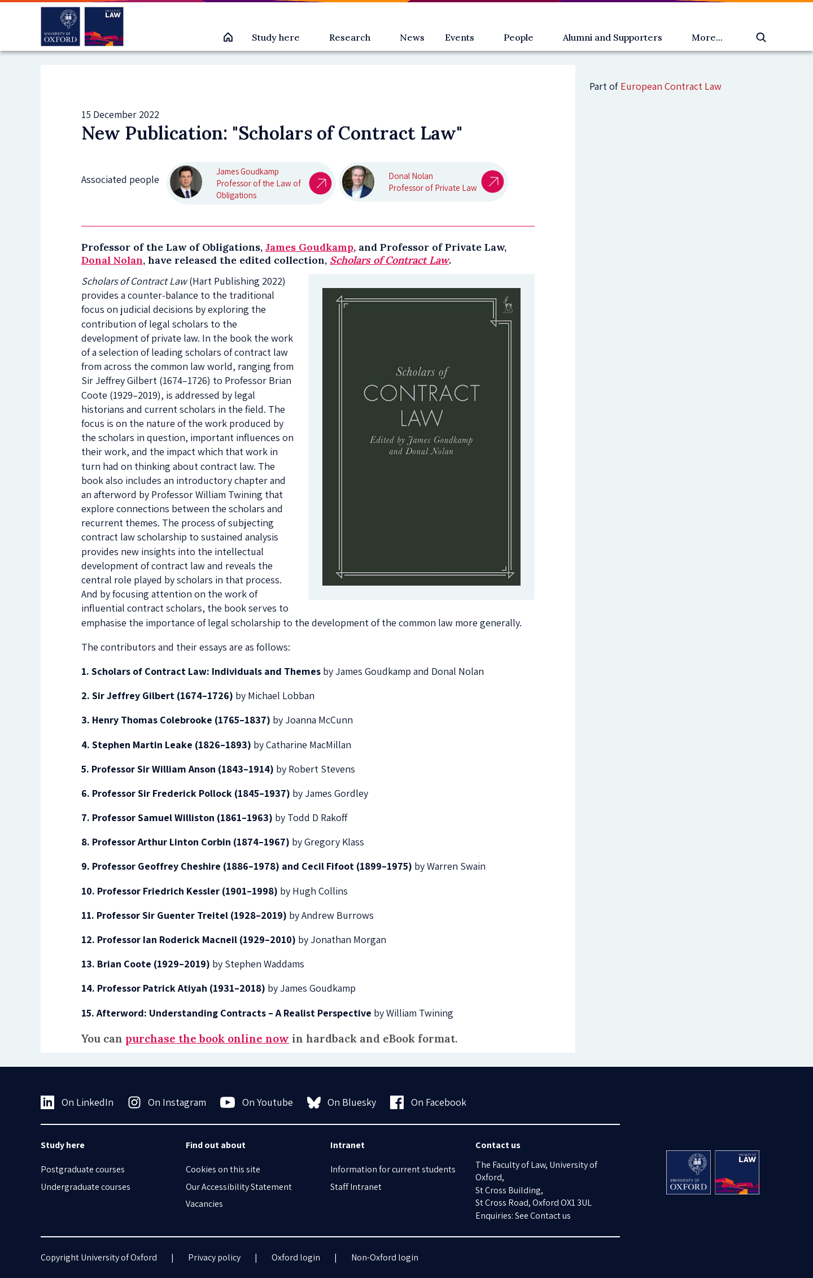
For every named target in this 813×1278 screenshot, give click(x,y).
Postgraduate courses (83, 1169)
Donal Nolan (112, 260)
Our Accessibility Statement (239, 1187)
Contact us (550, 1216)
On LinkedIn (77, 1102)
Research (349, 37)
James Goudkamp (309, 247)
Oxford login (296, 1257)
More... (707, 37)
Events (459, 37)
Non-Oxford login (384, 1257)
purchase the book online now (207, 1038)
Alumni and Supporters (612, 37)
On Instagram (167, 1102)
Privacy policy (214, 1257)
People (519, 37)
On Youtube (256, 1102)
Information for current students (393, 1169)
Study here (276, 37)
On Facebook (428, 1102)
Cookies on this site (223, 1169)
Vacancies (204, 1204)
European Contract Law (671, 86)
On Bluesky (342, 1102)
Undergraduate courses (85, 1187)
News (412, 37)
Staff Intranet (356, 1187)
